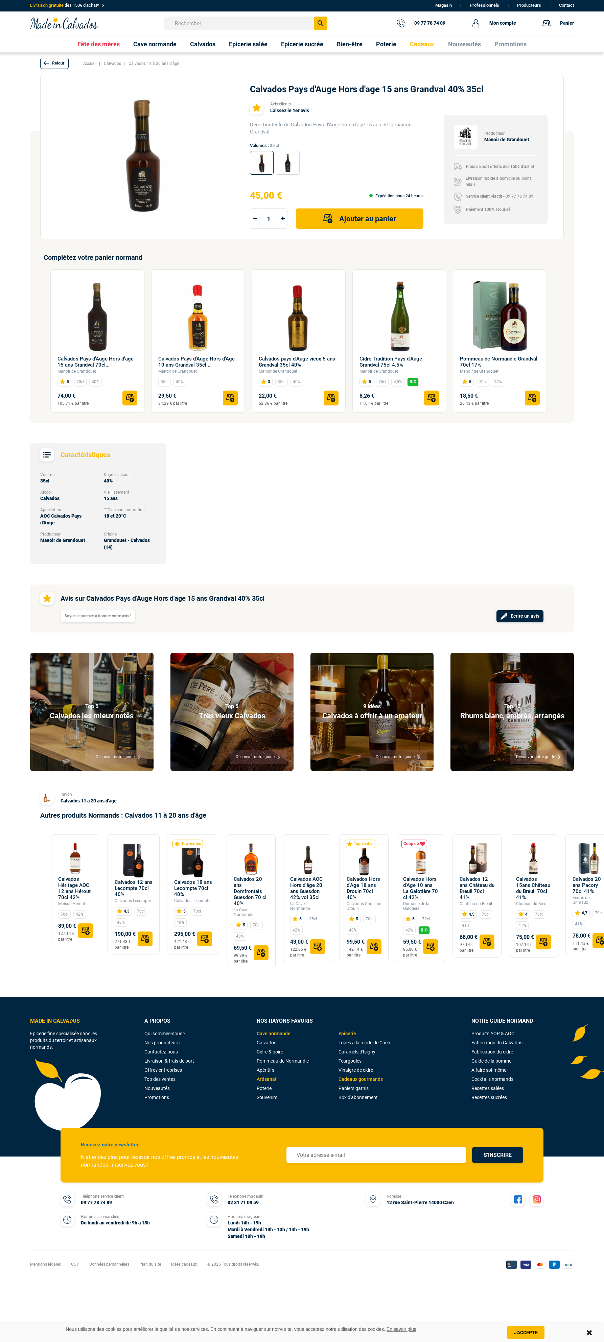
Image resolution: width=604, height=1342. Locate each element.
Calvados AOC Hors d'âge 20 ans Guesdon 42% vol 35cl (306, 888)
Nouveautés (157, 1088)
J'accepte (526, 1332)
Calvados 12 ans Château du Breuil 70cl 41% (477, 888)
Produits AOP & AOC (492, 1033)
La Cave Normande (243, 912)
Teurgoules (350, 1061)
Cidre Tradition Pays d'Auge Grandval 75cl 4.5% (390, 362)
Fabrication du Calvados (496, 1042)
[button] (54, 63)
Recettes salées (487, 1088)
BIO (413, 381)
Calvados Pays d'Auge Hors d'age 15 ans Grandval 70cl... (95, 362)
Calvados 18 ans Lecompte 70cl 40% (193, 888)
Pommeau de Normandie (283, 1061)
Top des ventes (160, 1079)
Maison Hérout (71, 903)
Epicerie (347, 1033)
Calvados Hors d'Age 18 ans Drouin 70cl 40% (363, 888)
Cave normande (274, 1033)
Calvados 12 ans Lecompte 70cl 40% (134, 888)
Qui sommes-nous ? (165, 1033)
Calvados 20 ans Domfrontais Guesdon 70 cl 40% (250, 891)
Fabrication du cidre (492, 1051)
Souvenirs (267, 1097)
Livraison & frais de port (169, 1061)
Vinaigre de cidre (356, 1070)
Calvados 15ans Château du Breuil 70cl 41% (533, 888)
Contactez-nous (161, 1051)
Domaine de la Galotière (416, 906)
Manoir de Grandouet (76, 371)
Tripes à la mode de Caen (364, 1042)
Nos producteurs (162, 1042)
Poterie (264, 1088)
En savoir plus (401, 1329)
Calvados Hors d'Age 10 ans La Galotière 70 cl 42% (420, 888)
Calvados (266, 1042)
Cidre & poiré (270, 1051)
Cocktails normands (492, 1079)
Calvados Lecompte (133, 900)
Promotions (156, 1097)
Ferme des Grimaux (582, 900)
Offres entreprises (163, 1070)
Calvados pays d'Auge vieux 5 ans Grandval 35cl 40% (297, 362)
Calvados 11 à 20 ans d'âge (89, 800)
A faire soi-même (488, 1070)
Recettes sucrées (489, 1097)
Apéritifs (265, 1070)
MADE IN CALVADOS (55, 1021)
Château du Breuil (476, 903)
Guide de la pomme (491, 1061)
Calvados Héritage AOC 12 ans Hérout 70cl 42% (74, 888)
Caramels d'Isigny (357, 1051)
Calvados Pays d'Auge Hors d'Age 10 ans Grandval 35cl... (196, 362)
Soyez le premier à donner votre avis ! (98, 616)
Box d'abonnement (358, 1097)
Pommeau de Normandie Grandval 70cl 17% (498, 362)
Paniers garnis (354, 1088)
